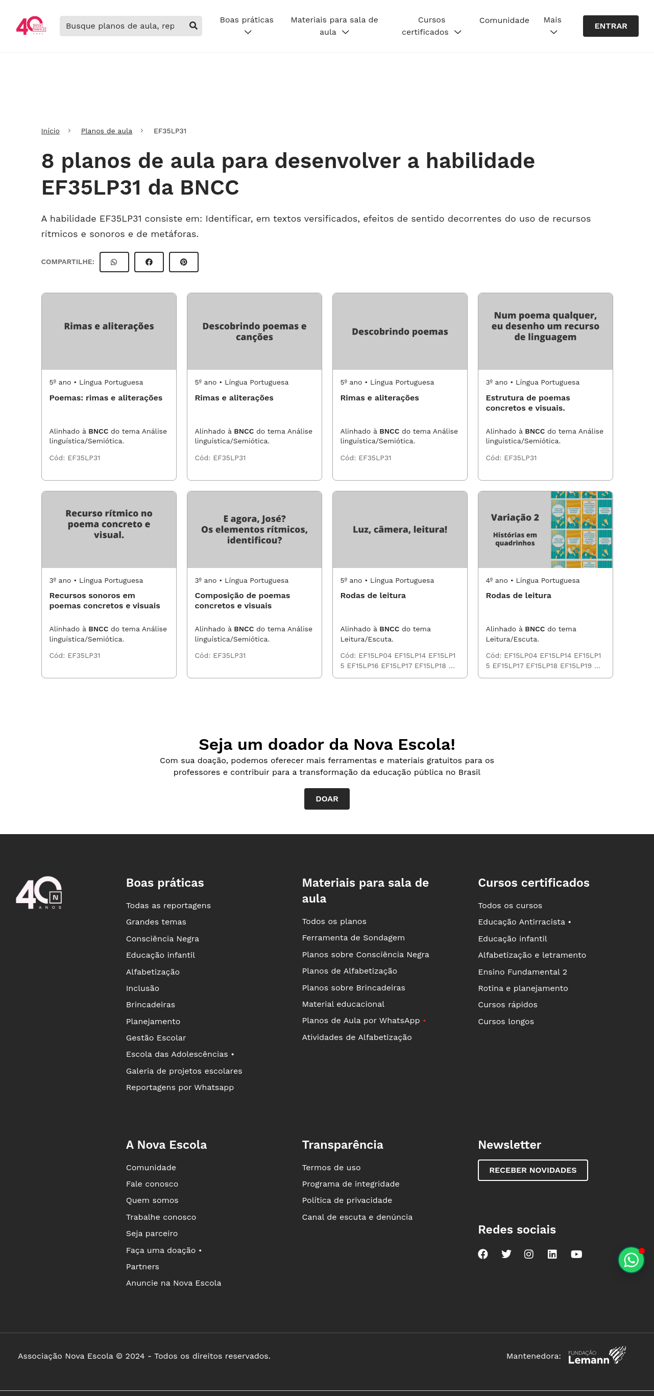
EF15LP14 (411, 655)
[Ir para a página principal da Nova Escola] (31, 33)
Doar (327, 798)
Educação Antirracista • (524, 922)
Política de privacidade (347, 1200)
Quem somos (152, 1200)
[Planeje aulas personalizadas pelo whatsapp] (631, 1259)
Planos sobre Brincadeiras (353, 987)
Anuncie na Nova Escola (174, 1283)
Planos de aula (106, 131)
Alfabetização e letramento (532, 955)
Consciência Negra (162, 938)
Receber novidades (532, 1170)
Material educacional (343, 1004)
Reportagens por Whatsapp (180, 1087)
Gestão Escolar (156, 1038)
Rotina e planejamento (523, 988)
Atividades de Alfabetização (356, 1037)
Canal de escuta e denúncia (357, 1217)
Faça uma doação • (164, 1250)
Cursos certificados (432, 26)
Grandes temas (156, 922)
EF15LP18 (432, 665)
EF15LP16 (364, 665)
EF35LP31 (83, 458)
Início (50, 131)
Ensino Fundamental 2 (522, 972)
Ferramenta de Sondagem (353, 937)
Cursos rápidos (508, 1004)
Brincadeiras (150, 1004)
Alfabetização (153, 972)
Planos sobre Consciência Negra (365, 954)
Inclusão (142, 988)
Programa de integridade (350, 1184)
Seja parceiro (152, 1233)
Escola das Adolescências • (180, 1054)
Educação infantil (160, 955)
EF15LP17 (398, 665)
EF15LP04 (376, 655)
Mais (553, 26)
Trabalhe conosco (161, 1217)
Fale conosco (152, 1184)
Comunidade (504, 20)
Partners (142, 1266)
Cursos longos (506, 1021)
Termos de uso (331, 1167)
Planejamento (153, 1021)
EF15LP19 (577, 665)
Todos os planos (334, 921)
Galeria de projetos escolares (184, 1071)
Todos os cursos (510, 905)
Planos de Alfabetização (349, 971)
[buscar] (193, 26)
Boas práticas (246, 26)
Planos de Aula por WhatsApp (364, 1020)
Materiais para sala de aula (334, 26)
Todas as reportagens (168, 905)
